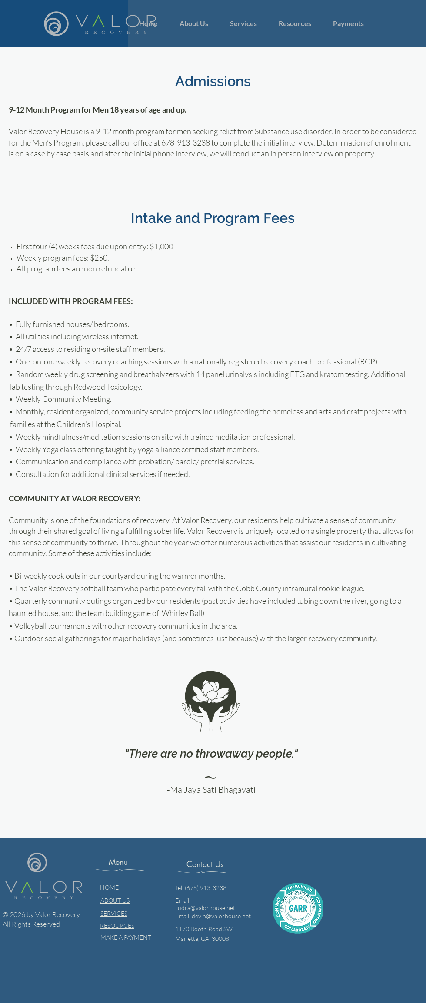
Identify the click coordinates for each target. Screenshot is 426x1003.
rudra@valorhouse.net (205, 907)
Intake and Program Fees (213, 218)
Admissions (213, 81)
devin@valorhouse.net (221, 916)
